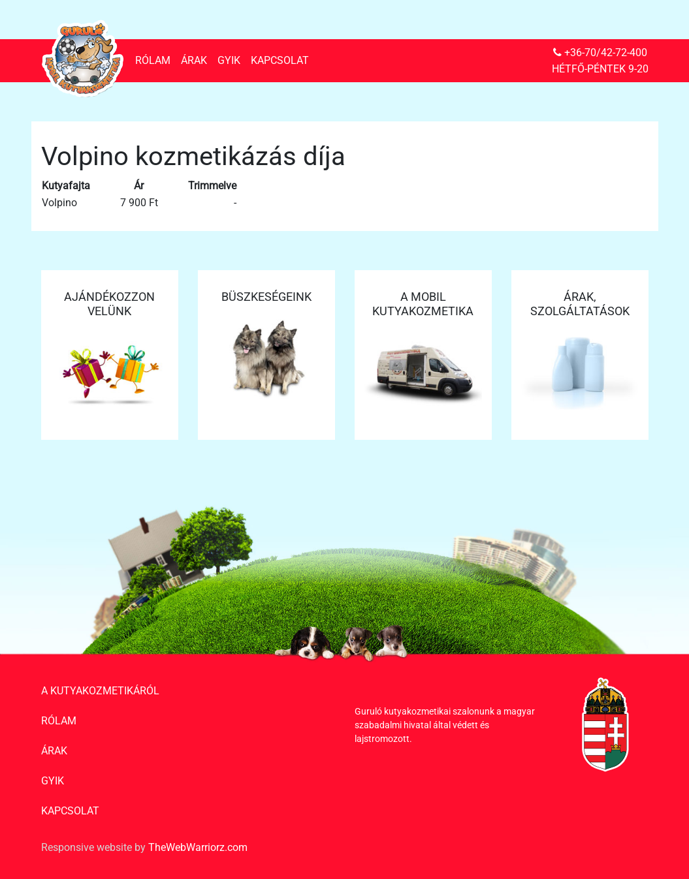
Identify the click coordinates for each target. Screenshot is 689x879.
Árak (194, 60)
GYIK (228, 60)
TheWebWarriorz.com (198, 847)
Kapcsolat (280, 60)
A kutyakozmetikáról (100, 691)
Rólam (152, 60)
